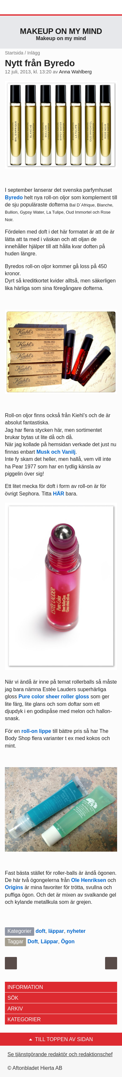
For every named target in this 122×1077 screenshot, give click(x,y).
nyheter (76, 931)
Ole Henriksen (89, 880)
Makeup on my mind (61, 31)
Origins (14, 887)
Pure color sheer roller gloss (54, 696)
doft (40, 931)
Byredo (14, 197)
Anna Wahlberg (75, 71)
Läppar (49, 941)
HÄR (58, 493)
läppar (56, 931)
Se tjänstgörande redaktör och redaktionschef (60, 1054)
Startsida (14, 52)
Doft (32, 941)
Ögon (68, 941)
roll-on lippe (37, 731)
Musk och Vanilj (55, 452)
